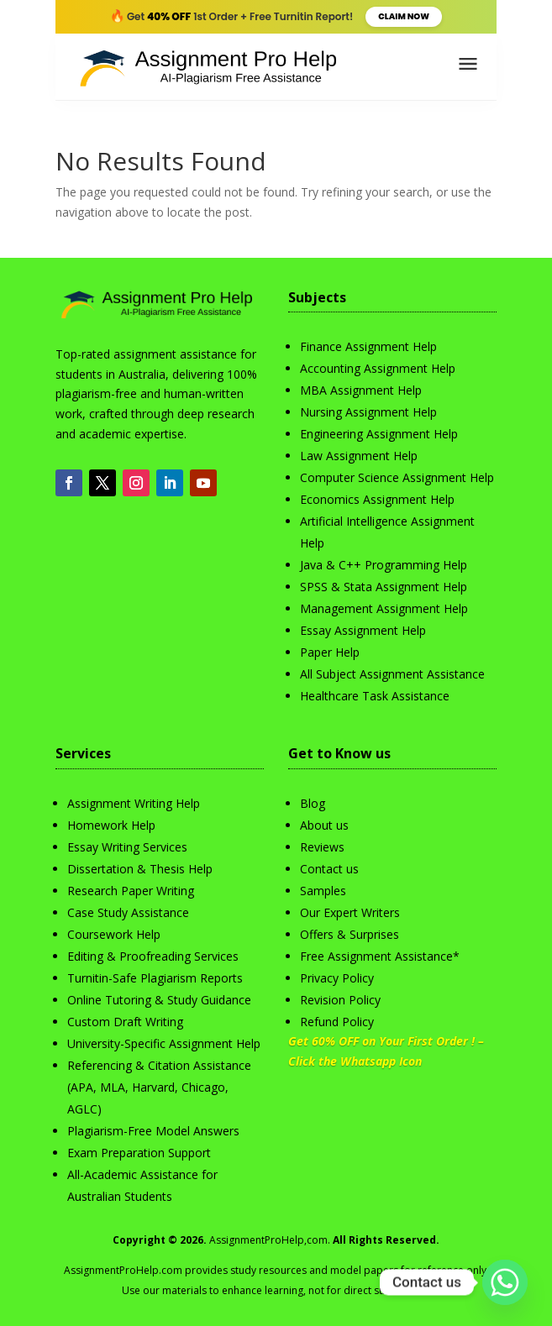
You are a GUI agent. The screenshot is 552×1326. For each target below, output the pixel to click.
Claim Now (403, 16)
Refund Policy (337, 1022)
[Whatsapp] (505, 1282)
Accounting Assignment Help (377, 368)
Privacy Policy (337, 978)
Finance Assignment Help (368, 346)
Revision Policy (340, 1000)
